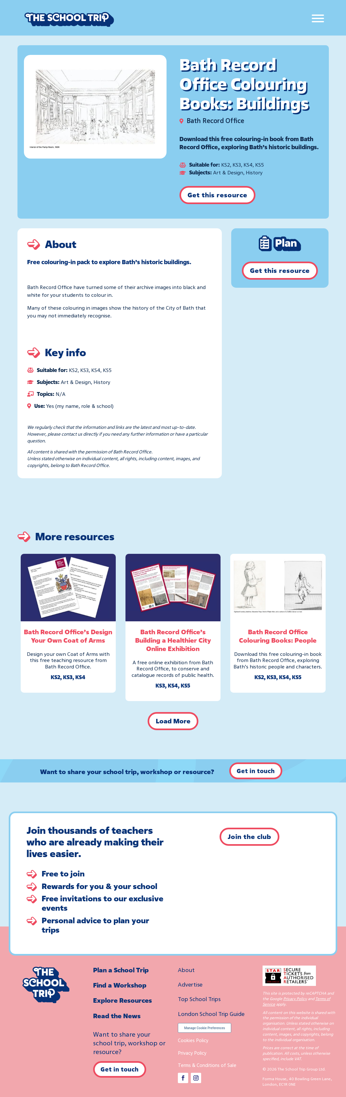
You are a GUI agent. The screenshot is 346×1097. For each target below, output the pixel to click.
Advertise (190, 984)
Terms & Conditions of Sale (207, 1065)
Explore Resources (122, 1000)
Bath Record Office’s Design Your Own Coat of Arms (68, 636)
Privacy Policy (192, 1053)
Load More (173, 721)
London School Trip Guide (211, 1014)
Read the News (117, 1015)
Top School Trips (199, 999)
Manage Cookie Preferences (204, 1028)
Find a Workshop (119, 985)
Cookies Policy (193, 1040)
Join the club (249, 836)
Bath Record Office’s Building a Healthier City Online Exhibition (173, 640)
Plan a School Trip (121, 970)
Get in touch (256, 771)
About (186, 970)
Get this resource (217, 195)
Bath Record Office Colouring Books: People (278, 636)
